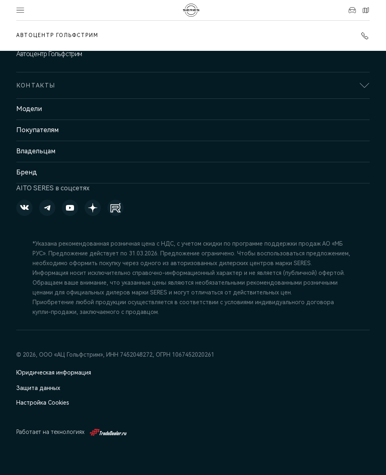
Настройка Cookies (42, 402)
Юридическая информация (53, 372)
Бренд (26, 172)
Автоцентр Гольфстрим (57, 35)
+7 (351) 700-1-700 (365, 36)
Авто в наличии (352, 10)
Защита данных (38, 388)
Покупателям (37, 130)
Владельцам (35, 151)
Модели (29, 109)
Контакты (366, 10)
